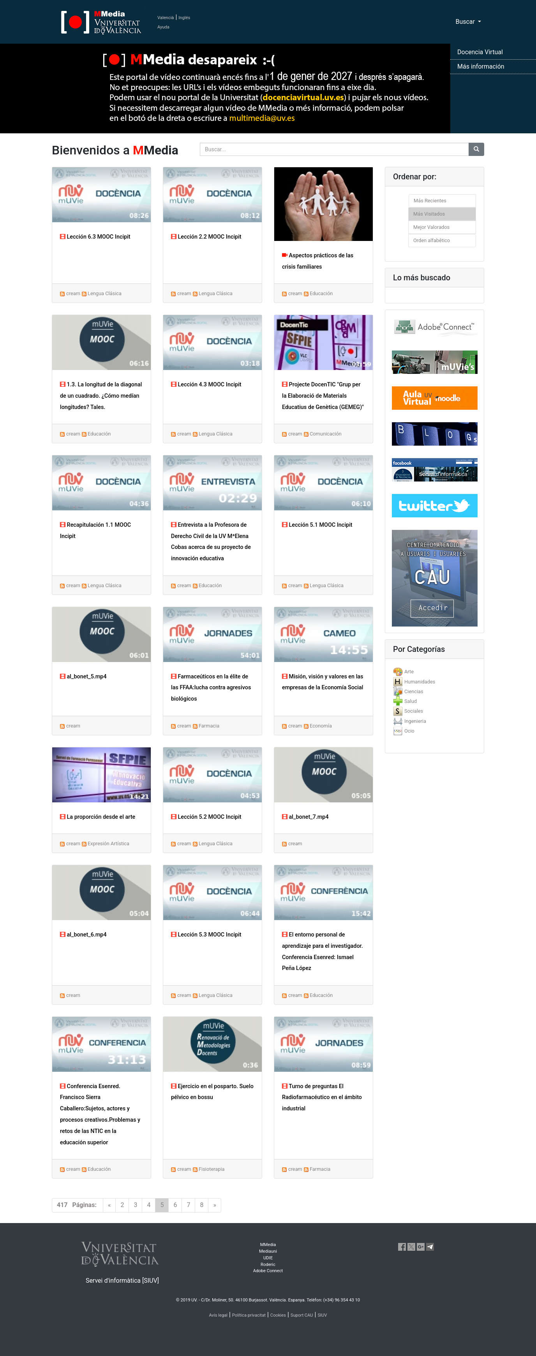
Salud (410, 701)
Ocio (409, 731)
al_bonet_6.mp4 (83, 934)
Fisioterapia (211, 1169)
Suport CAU (302, 1315)
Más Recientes (430, 201)
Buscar (465, 21)
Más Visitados (429, 214)
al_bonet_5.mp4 (83, 676)
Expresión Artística (108, 843)
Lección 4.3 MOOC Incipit (206, 384)
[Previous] (109, 1205)
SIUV (322, 1315)
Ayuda (163, 27)
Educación (321, 293)
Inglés (184, 17)
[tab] (434, 671)
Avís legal (218, 1315)
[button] (40, 678)
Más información (480, 66)
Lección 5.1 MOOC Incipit (317, 525)
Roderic (268, 1264)
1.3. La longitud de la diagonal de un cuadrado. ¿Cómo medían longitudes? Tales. (101, 396)
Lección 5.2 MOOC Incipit (206, 817)
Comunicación (326, 434)
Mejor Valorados (431, 227)
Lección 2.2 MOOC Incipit (206, 237)
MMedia (268, 1244)
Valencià (165, 17)
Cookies (278, 1315)
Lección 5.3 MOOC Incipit (206, 934)
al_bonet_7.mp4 (305, 817)
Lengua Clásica (105, 293)
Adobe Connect (268, 1270)
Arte (409, 671)
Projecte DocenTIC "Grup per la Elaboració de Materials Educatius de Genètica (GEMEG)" (323, 396)
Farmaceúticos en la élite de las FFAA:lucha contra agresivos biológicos (211, 688)
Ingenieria (415, 721)
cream (73, 293)
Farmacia (209, 726)
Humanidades (419, 682)
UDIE (268, 1257)
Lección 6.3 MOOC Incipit (95, 237)
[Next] (214, 1205)
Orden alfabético (431, 240)
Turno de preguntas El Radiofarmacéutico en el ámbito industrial (322, 1097)
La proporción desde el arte (97, 817)
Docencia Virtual (480, 52)
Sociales (413, 711)
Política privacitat (249, 1315)
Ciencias (413, 691)
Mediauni (268, 1251)
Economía (321, 726)
